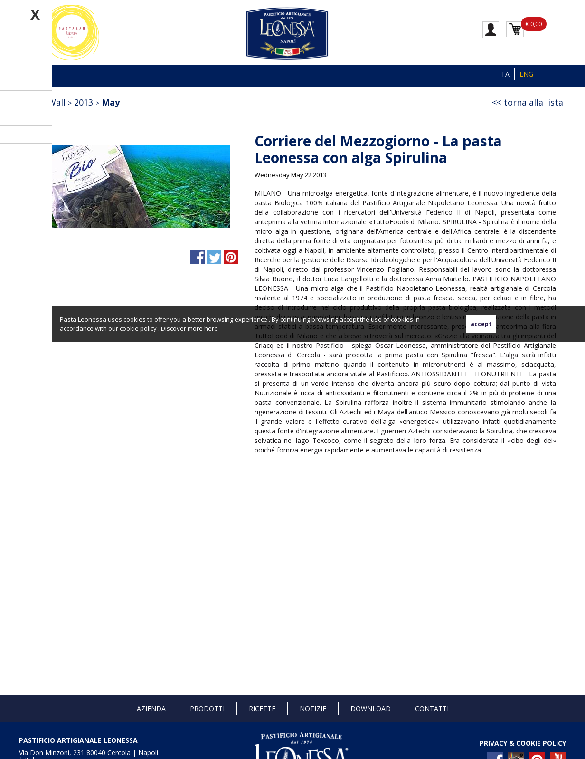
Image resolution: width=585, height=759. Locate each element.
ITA (504, 73)
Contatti (432, 708)
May (111, 102)
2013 (83, 102)
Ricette (262, 708)
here (211, 328)
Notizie (313, 708)
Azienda (151, 708)
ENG (526, 73)
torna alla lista (533, 102)
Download (370, 708)
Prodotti (207, 708)
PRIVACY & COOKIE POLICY (523, 743)
